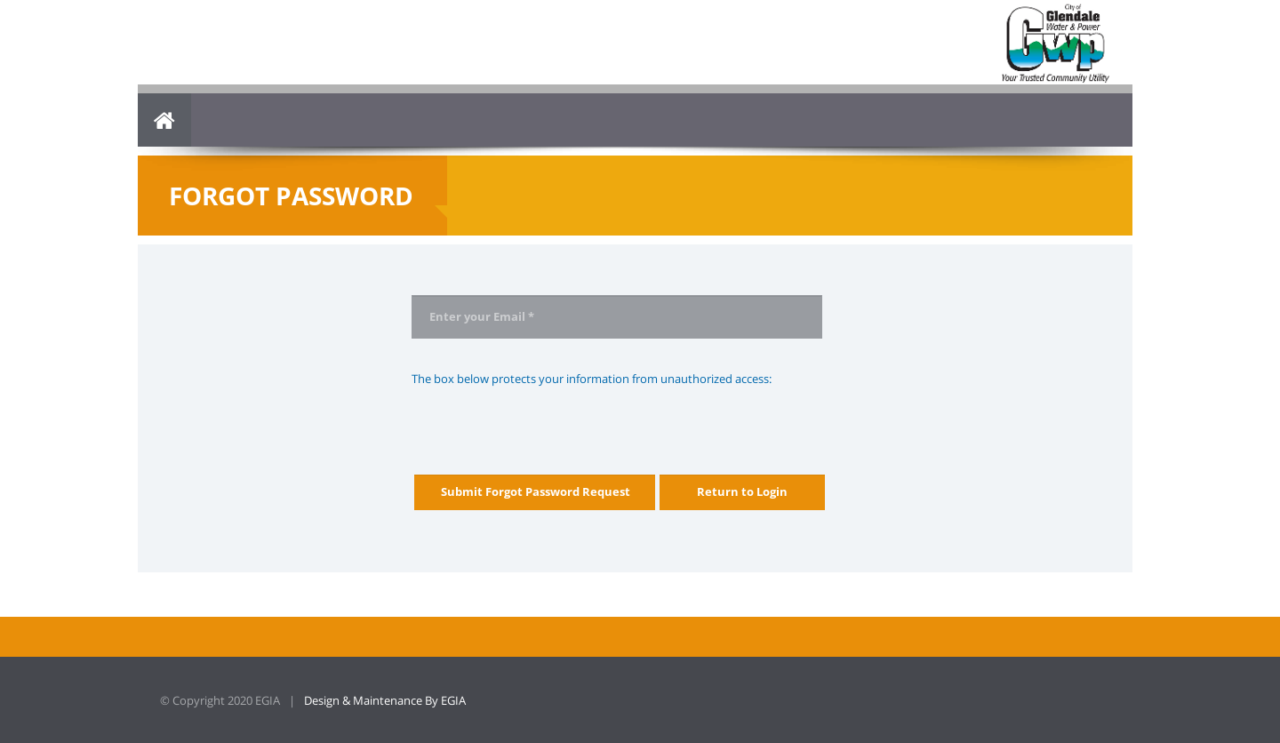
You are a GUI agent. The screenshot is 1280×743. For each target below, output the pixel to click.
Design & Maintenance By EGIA (385, 700)
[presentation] (547, 422)
